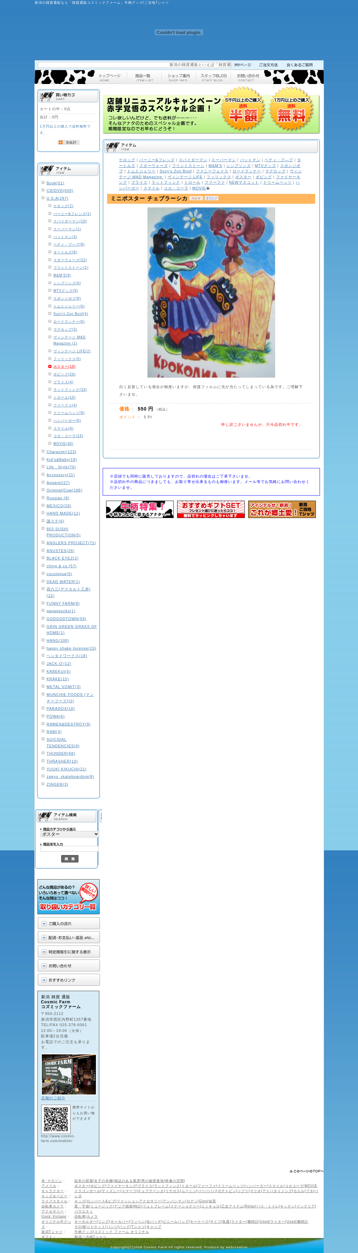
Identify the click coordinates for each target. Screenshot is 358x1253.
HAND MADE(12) (63, 513)
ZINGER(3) (57, 784)
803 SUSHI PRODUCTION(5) (64, 532)
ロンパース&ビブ (101, 1201)
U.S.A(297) (57, 198)
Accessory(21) (61, 475)
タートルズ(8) (65, 252)
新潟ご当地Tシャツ (90, 1237)
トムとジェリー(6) (69, 306)
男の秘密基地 (152, 1181)
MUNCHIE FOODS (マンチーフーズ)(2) (70, 697)
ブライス (145, 1186)
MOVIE (311, 1186)
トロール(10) (64, 397)
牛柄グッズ (83, 1232)
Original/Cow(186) (65, 490)
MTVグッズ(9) (65, 291)
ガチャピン (227, 1191)
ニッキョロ (210, 1206)
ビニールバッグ (176, 1221)
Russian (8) (58, 498)
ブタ (309, 1191)
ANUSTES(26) (61, 551)
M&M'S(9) (62, 275)
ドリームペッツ (231, 1186)
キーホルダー (85, 1221)
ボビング (97, 1186)
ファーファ (207, 1186)
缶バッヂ (154, 1221)
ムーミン (189, 1191)
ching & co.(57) (62, 566)
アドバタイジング (277, 1191)
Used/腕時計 (297, 1221)
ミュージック (101, 1206)
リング (103, 1221)
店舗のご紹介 (53, 1098)
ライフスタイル (54, 1201)
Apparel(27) (58, 483)
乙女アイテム (232, 1206)
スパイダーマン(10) (70, 221)
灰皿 (226, 1221)
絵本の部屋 (83, 1181)
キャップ (154, 1227)
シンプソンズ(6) (67, 283)
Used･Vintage (54, 1216)
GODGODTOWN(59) (66, 619)
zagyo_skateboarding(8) (70, 776)
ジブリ (243, 1191)
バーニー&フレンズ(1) (72, 214)
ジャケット (96, 1227)
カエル (299, 1191)
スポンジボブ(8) (67, 298)
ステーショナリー (185, 1206)
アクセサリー (52, 1211)
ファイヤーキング (122, 1186)
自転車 (80, 1216)
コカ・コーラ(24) (68, 436)
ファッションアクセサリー (139, 1201)
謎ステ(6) (55, 521)
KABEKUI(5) (59, 671)
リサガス (172, 1191)
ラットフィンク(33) (70, 389)
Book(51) (56, 183)
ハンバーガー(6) (67, 420)
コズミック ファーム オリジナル (121, 1232)
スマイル (276, 1186)
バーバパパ (207, 1191)
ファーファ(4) (65, 405)
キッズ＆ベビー (54, 1196)
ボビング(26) (64, 374)
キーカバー (119, 1221)
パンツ (112, 1227)
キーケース (199, 1221)
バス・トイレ (268, 1206)
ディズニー (111, 1191)
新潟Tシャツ (52, 1232)
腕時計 (253, 1221)
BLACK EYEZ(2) (63, 558)
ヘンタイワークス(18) (67, 656)
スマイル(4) (63, 428)
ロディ (192, 1201)
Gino (203, 1201)
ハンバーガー (256, 1186)
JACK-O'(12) (59, 664)
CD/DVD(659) (60, 190)
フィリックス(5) (67, 359)
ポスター (81, 1186)
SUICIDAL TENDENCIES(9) (63, 742)
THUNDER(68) (61, 753)
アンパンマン (174, 1201)
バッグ (124, 1227)
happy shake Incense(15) (72, 648)
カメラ (92, 1216)
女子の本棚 (103, 1181)
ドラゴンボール (87, 1191)
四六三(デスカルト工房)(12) (68, 592)
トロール (189, 1186)
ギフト (47, 1237)
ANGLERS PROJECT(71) (71, 543)
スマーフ (129, 1191)
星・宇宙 (81, 1206)
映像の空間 (174, 1181)
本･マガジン (51, 1181)
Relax (250, 1206)
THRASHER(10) (62, 761)
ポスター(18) (64, 366)
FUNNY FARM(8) (63, 603)
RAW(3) (54, 732)
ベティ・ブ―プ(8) (69, 244)
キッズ (80, 1201)
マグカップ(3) (65, 329)
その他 (80, 1227)
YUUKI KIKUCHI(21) (67, 769)
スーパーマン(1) (67, 229)
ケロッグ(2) (63, 206)
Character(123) (61, 452)
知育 (212, 1201)
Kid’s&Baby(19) (62, 459)
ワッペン (137, 1221)
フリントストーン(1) (70, 267)
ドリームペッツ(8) (69, 413)
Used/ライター (272, 1221)
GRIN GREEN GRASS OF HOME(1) (72, 629)
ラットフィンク (167, 1186)
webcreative (237, 1247)
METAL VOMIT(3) (64, 687)
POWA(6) (56, 716)
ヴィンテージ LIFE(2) (72, 351)
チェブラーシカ (151, 1191)
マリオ (255, 1191)
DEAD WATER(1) (63, 582)
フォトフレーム (156, 1206)
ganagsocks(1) (61, 611)
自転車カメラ (52, 1206)
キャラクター (52, 1191)
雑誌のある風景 (127, 1181)
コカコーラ (294, 1186)
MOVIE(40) (63, 444)
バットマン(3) (65, 237)
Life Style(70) (61, 467)
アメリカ (48, 1186)
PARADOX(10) (61, 708)
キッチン (287, 1206)
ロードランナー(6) (69, 321)
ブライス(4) (63, 382)
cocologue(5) (59, 574)
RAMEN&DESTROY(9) (69, 724)
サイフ (215, 1221)
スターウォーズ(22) (70, 260)
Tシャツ (138, 1227)
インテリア (305, 1206)
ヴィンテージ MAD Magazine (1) (69, 340)
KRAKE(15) (58, 679)
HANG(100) (58, 640)
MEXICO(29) (59, 506)
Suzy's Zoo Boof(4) (70, 314)
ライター (238, 1221)
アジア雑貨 (123, 1206)
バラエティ (83, 1211)
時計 (137, 1206)
